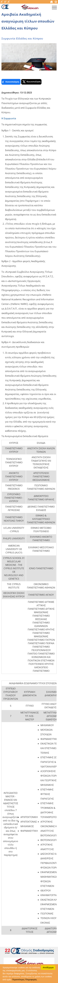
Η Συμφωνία (8, 118)
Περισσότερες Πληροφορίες (24, 979)
